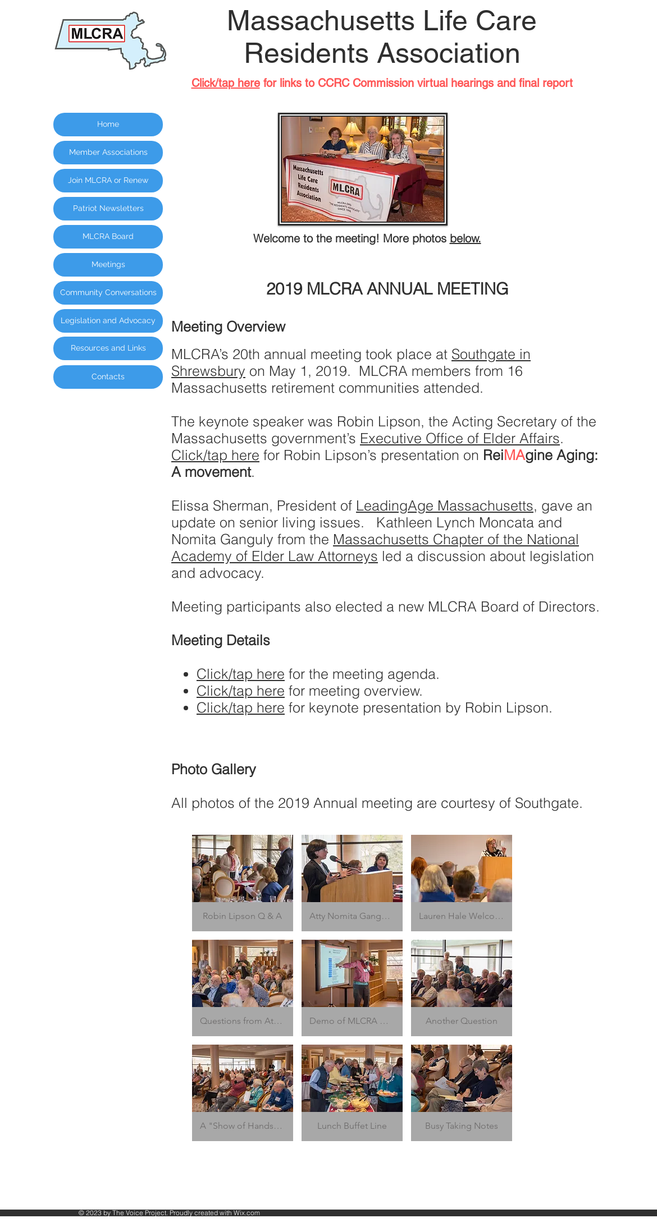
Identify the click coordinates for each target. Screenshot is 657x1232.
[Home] (108, 124)
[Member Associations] (108, 152)
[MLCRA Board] (108, 237)
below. (465, 238)
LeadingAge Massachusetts (444, 505)
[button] (242, 883)
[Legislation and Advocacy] (108, 321)
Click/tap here (215, 455)
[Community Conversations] (108, 293)
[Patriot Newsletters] (108, 208)
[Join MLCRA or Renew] (108, 180)
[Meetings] (108, 265)
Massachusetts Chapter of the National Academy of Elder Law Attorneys (375, 547)
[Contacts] (108, 377)
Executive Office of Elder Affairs (460, 438)
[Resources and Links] (108, 348)
